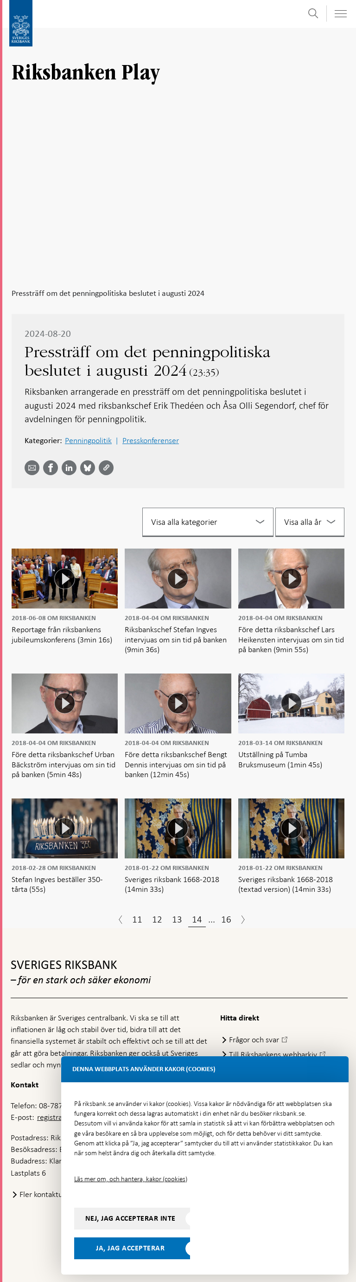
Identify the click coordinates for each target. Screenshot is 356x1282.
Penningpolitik (88, 440)
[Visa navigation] (340, 13)
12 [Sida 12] (157, 919)
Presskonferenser (150, 440)
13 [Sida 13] (177, 919)
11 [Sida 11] (137, 919)
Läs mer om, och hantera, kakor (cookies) (130, 1179)
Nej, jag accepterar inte (130, 1218)
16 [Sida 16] (226, 919)
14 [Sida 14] (197, 919)
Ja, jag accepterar (130, 1248)
